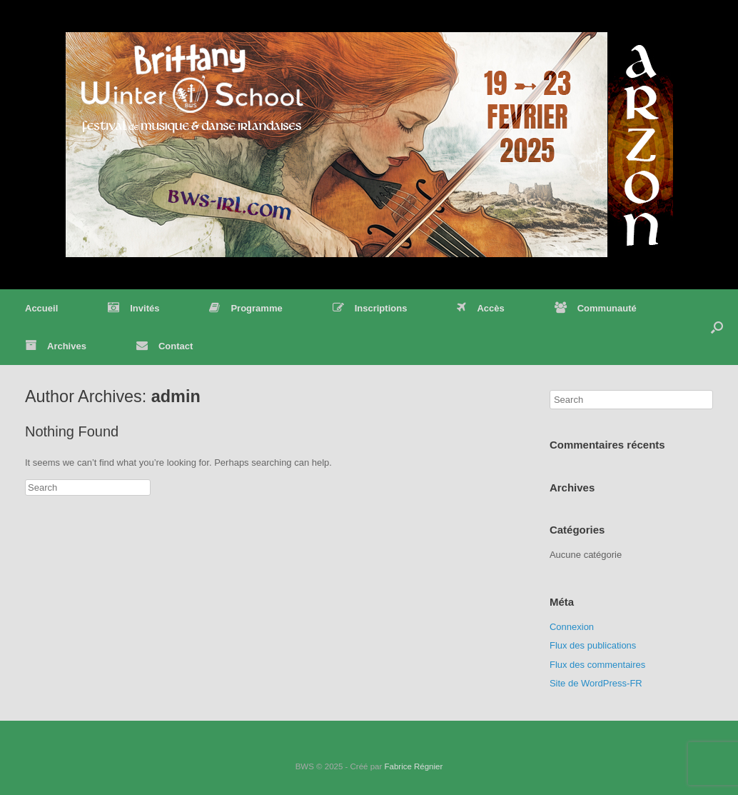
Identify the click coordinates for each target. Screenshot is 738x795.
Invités (133, 308)
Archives (55, 346)
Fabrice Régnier (413, 766)
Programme (245, 308)
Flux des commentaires (597, 664)
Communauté (596, 308)
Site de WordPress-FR (596, 683)
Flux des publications (593, 645)
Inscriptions (370, 308)
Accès (480, 308)
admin (176, 396)
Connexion (572, 626)
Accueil (41, 308)
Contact (164, 346)
